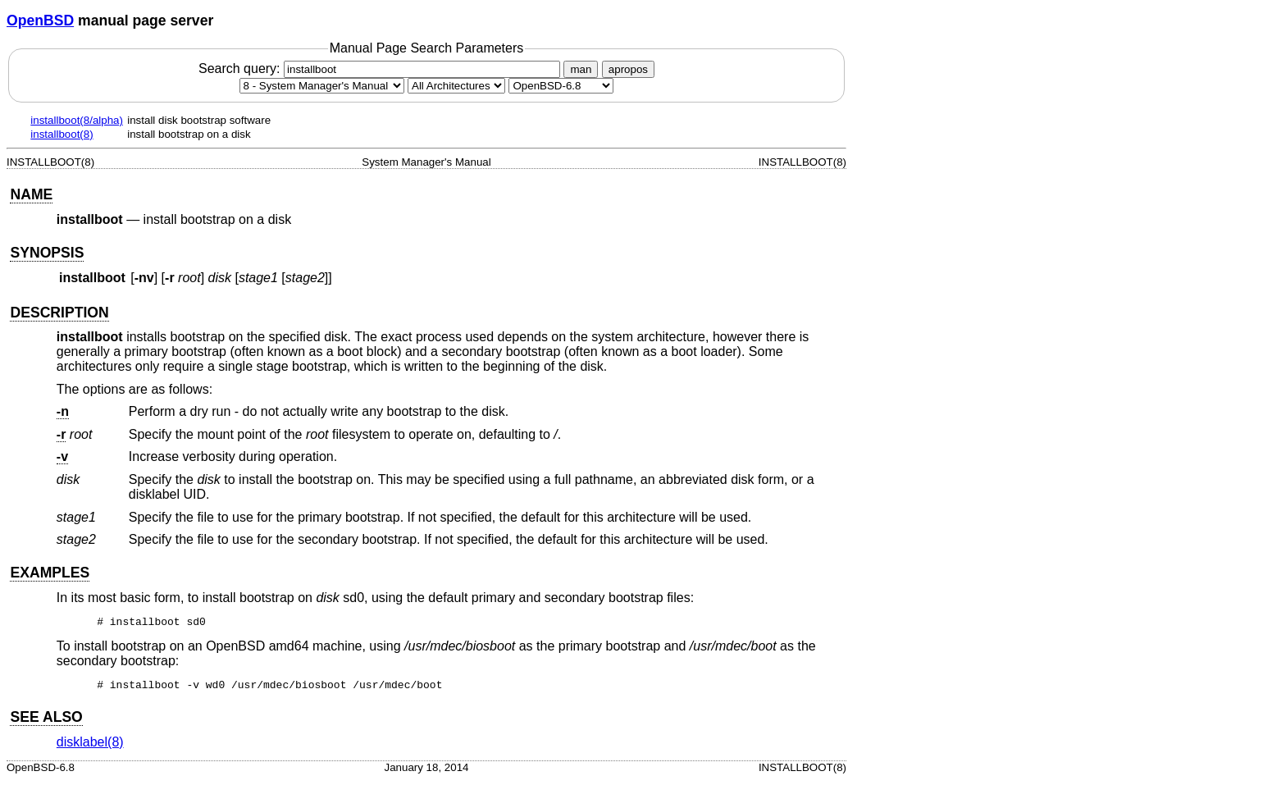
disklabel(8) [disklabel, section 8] (90, 747)
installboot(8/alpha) (76, 120)
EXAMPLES (49, 572)
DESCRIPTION (59, 312)
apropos (628, 69)
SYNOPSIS (47, 252)
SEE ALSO (46, 722)
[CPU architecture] (456, 86)
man (580, 69)
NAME (31, 194)
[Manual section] (321, 86)
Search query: (381, 68)
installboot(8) (61, 134)
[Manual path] (560, 86)
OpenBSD (40, 20)
